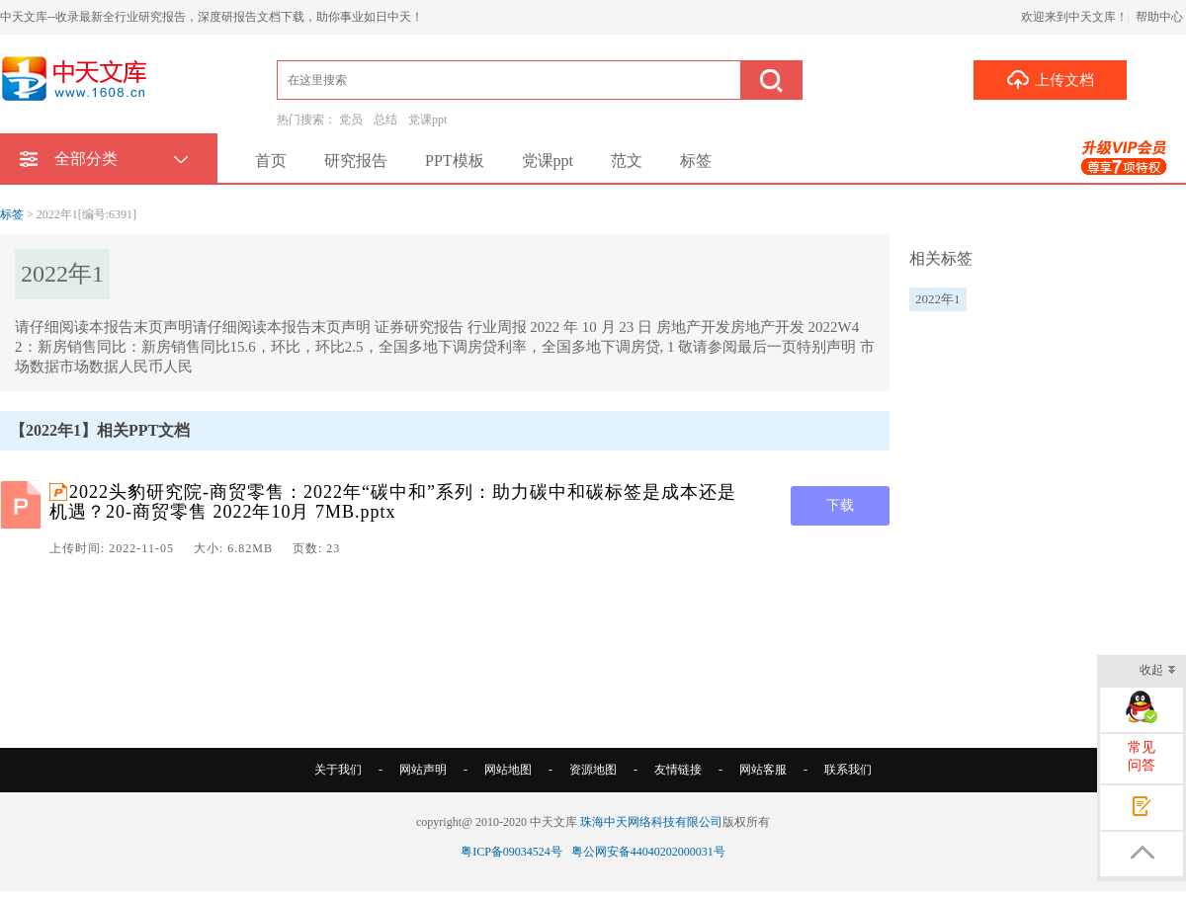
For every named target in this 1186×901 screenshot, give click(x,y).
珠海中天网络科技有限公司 (651, 822)
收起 (1158, 671)
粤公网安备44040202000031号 (648, 852)
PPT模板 (454, 160)
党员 (351, 119)
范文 (626, 160)
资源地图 (593, 770)
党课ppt (427, 119)
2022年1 (938, 298)
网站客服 (763, 770)
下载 (840, 505)
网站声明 (423, 770)
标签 (696, 160)
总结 (385, 119)
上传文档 (1050, 79)
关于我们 (338, 770)
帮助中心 (1159, 17)
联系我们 (848, 770)
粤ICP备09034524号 (511, 852)
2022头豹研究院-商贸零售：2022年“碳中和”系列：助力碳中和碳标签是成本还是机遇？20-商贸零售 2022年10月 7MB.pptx (392, 502)
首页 (271, 160)
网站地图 (508, 770)
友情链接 (678, 770)
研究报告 (355, 160)
